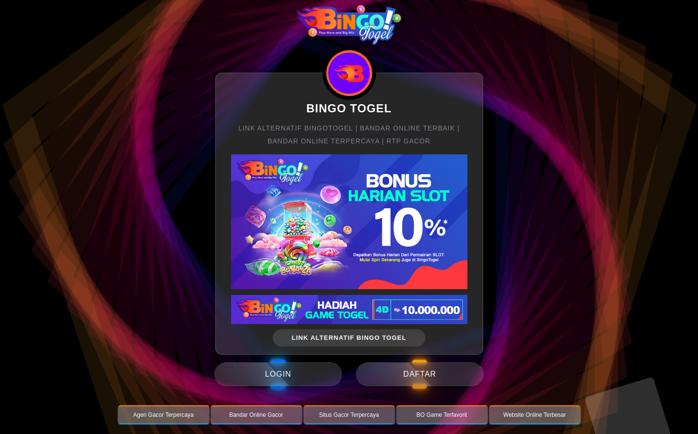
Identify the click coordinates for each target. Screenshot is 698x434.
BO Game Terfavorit (442, 415)
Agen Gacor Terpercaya (163, 415)
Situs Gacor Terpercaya (349, 415)
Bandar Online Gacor (256, 415)
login (278, 374)
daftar (419, 374)
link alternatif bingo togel (349, 337)
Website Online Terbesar (534, 415)
